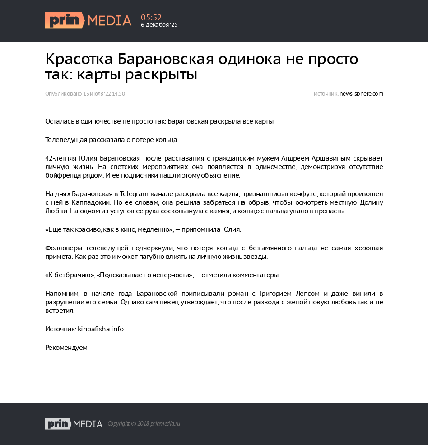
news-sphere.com (361, 93)
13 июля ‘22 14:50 (104, 93)
